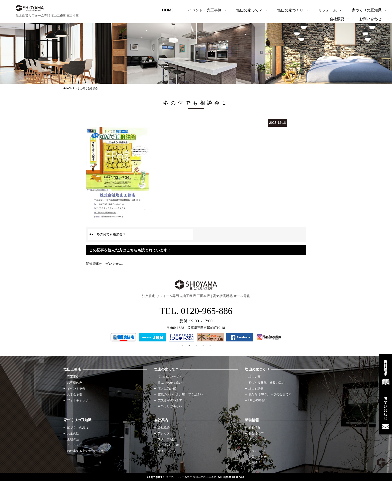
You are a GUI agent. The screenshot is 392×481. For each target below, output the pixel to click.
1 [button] (182, 345)
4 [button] (203, 345)
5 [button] (210, 345)
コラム (253, 451)
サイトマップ (167, 451)
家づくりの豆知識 (367, 10)
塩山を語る (256, 388)
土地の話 (73, 439)
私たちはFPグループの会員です (269, 394)
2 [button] (189, 345)
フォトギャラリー (79, 400)
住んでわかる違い (170, 382)
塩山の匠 (254, 376)
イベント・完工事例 (204, 10)
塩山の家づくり (290, 10)
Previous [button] (114, 337)
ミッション (74, 445)
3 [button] (196, 345)
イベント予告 (76, 388)
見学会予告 (74, 394)
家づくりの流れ (77, 427)
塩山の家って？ (249, 10)
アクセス (164, 433)
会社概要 (336, 18)
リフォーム (327, 10)
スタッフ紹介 (167, 439)
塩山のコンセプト (170, 376)
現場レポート (257, 439)
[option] (123, 337)
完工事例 (73, 376)
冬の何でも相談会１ (111, 234)
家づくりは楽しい (170, 406)
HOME (167, 10)
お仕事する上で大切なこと (85, 451)
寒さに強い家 (167, 388)
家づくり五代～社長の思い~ (267, 382)
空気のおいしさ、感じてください (180, 394)
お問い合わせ (370, 18)
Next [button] (276, 337)
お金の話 (73, 433)
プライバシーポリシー (173, 445)
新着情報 (254, 427)
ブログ (253, 445)
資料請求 (254, 462)
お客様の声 (74, 382)
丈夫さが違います (170, 400)
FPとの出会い (257, 400)
